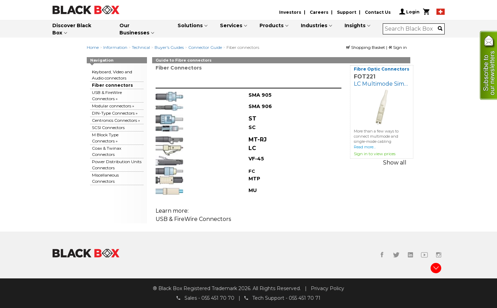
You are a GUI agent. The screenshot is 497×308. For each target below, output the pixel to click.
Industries (314, 25)
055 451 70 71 (304, 298)
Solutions (190, 25)
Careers (319, 12)
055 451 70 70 (217, 298)
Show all (394, 162)
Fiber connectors (112, 85)
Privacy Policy (327, 288)
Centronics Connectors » (116, 120)
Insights (355, 25)
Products (272, 25)
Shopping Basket (366, 47)
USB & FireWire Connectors (193, 219)
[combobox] (411, 29)
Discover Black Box (71, 29)
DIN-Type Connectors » (115, 113)
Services (231, 25)
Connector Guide (205, 47)
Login (409, 12)
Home (93, 47)
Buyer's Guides (169, 47)
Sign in (397, 47)
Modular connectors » (113, 105)
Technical (141, 47)
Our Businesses (134, 29)
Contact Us (378, 12)
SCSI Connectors (108, 127)
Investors (290, 12)
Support (346, 12)
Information (115, 47)
